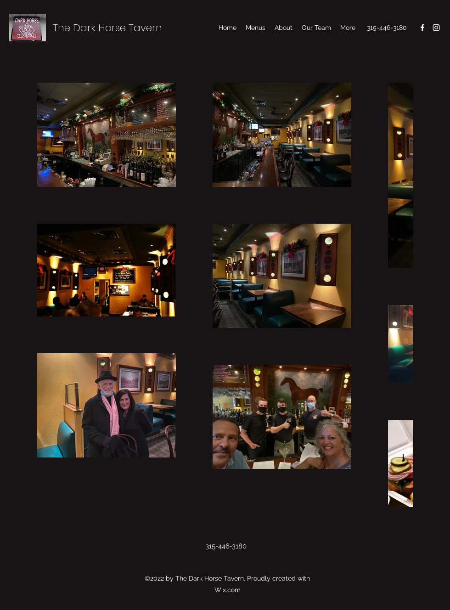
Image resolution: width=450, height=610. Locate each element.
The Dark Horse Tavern (107, 28)
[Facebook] (422, 27)
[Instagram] (436, 27)
